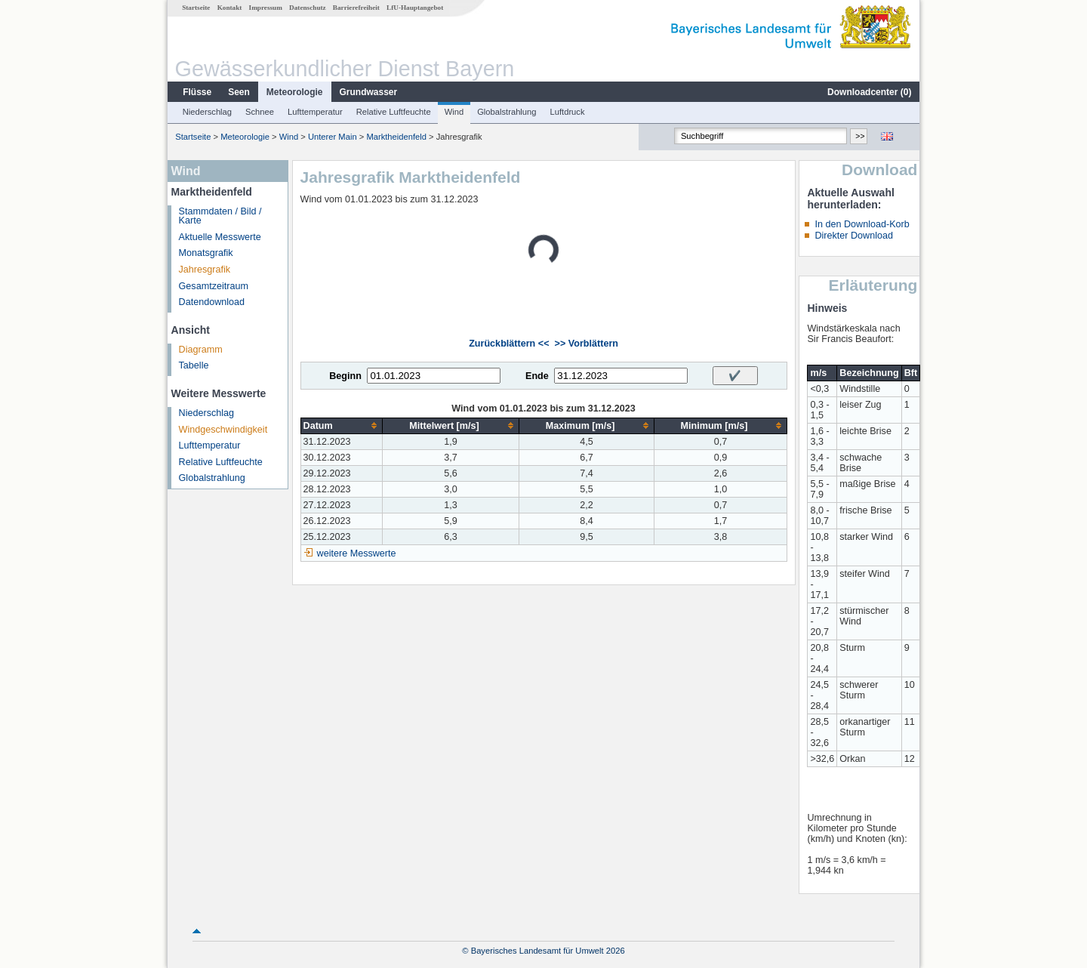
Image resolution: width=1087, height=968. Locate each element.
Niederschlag (207, 111)
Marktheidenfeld (396, 136)
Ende (537, 376)
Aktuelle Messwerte (220, 237)
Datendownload (212, 302)
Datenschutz (307, 7)
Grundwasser (369, 92)
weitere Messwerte (356, 553)
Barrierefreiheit (356, 7)
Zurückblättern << (509, 343)
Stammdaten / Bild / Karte (220, 216)
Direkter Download (853, 235)
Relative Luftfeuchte (393, 111)
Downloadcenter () (869, 92)
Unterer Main (332, 136)
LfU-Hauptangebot (414, 7)
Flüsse (197, 92)
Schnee (259, 111)
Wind (454, 111)
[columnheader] (341, 425)
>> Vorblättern (586, 343)
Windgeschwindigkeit (223, 429)
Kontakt (229, 7)
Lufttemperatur (315, 111)
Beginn (345, 376)
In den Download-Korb (861, 224)
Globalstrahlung (506, 111)
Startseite (196, 7)
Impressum (265, 7)
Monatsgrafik (206, 253)
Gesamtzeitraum (213, 286)
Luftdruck (567, 111)
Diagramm (201, 349)
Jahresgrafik (205, 269)
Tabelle (194, 365)
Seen (239, 92)
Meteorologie (294, 92)
